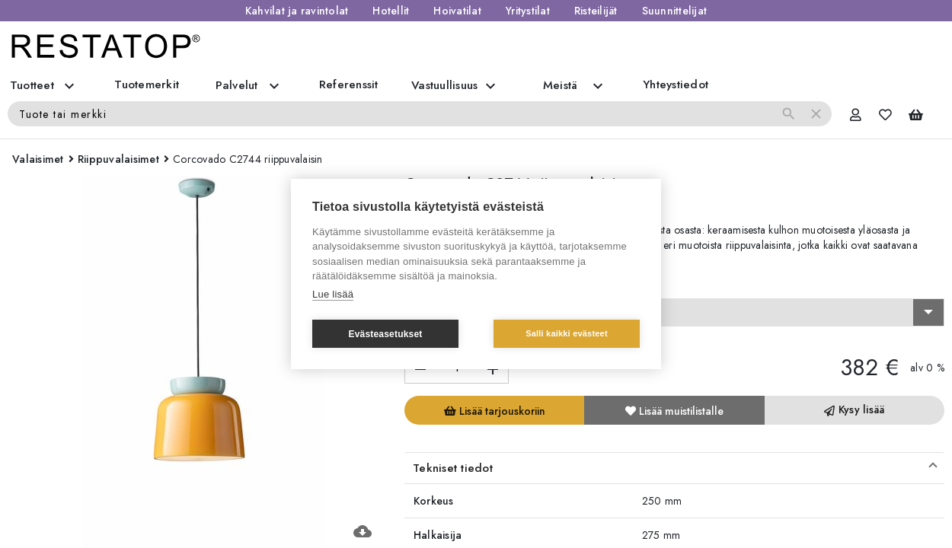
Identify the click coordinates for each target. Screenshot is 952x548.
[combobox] (674, 313)
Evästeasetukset (385, 334)
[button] (674, 468)
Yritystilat (528, 10)
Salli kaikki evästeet (567, 333)
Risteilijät (596, 10)
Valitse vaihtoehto (453, 284)
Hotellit (390, 10)
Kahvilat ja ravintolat (297, 10)
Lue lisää (332, 294)
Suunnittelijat (675, 10)
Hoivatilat (457, 10)
